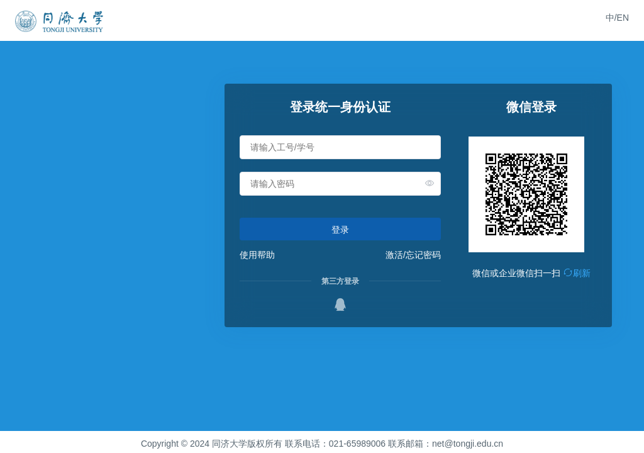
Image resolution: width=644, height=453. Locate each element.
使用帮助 (257, 255)
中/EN (617, 18)
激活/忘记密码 (413, 255)
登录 (340, 230)
